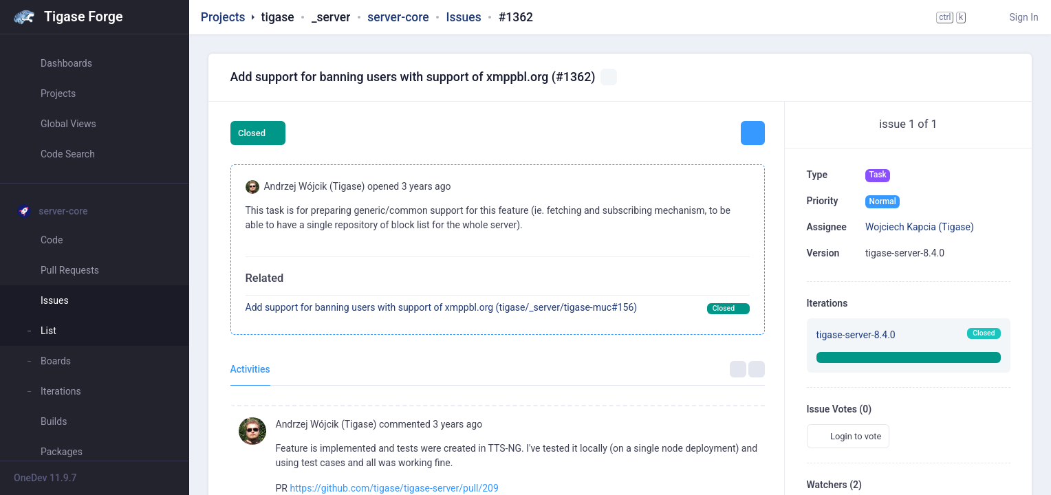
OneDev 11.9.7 (45, 477)
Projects (223, 17)
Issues (463, 17)
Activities (250, 369)
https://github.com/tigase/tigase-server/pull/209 (394, 488)
